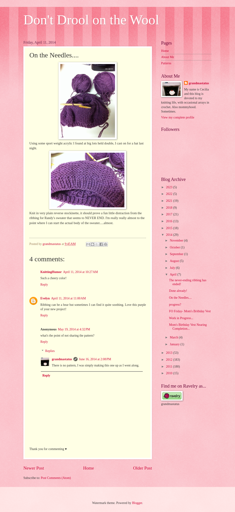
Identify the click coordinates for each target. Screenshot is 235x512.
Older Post (142, 468)
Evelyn (45, 298)
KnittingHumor (51, 272)
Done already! (178, 291)
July (173, 268)
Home (88, 468)
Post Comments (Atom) (56, 478)
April (173, 274)
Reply (44, 284)
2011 (169, 366)
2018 (169, 207)
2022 (169, 194)
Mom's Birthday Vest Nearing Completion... (188, 326)
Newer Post (33, 468)
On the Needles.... (180, 297)
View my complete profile (177, 117)
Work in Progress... (181, 318)
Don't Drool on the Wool (91, 19)
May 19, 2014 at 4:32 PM (74, 329)
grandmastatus (62, 359)
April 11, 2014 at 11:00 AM (68, 298)
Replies (50, 351)
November (177, 240)
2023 (169, 187)
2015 (169, 228)
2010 (169, 373)
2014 (169, 234)
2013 (169, 352)
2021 (169, 201)
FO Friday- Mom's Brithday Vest (190, 311)
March (174, 337)
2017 (169, 214)
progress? (175, 304)
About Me (167, 57)
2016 (169, 221)
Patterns (166, 63)
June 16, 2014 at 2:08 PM (95, 359)
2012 (169, 359)
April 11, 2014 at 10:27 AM (80, 272)
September (177, 254)
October (175, 247)
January (175, 344)
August (175, 261)
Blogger (137, 503)
